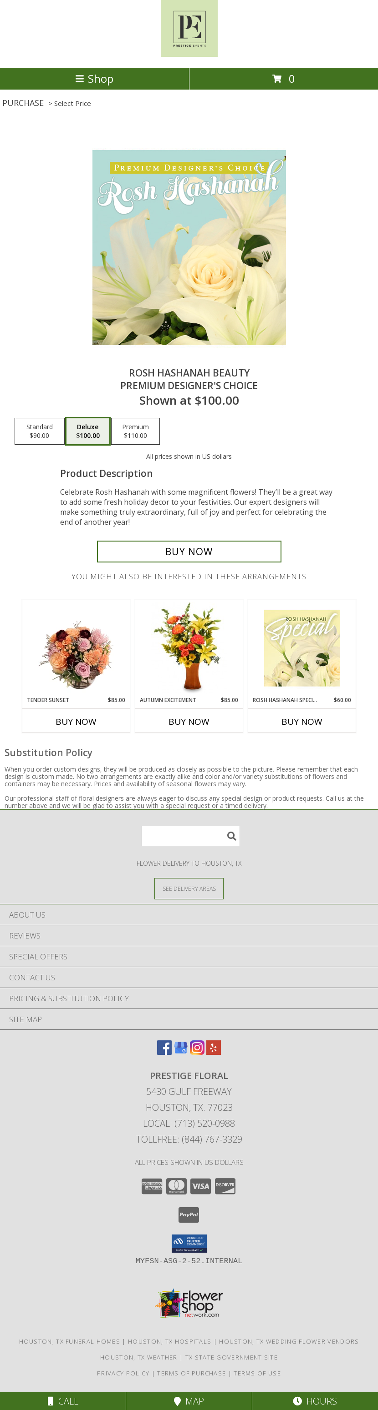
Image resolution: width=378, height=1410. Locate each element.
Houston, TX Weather (139, 1357)
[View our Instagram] (197, 1052)
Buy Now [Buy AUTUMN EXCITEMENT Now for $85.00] (189, 722)
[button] (189, 1243)
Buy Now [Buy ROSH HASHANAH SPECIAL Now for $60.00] (301, 722)
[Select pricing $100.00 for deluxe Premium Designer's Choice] (87, 431)
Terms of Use (257, 1373)
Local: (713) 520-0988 (189, 1123)
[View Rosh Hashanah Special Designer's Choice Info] (302, 648)
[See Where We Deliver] (189, 888)
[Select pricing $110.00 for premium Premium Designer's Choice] (135, 431)
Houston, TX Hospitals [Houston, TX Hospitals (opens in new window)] (169, 1341)
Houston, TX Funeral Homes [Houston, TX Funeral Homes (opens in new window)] (70, 1341)
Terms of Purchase (191, 1373)
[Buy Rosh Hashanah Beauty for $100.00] (189, 551)
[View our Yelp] (213, 1052)
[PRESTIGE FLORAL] (189, 54)
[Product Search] (191, 836)
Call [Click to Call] (63, 1401)
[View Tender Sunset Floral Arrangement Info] (76, 648)
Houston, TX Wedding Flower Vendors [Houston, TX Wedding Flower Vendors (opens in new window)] (289, 1341)
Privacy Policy (123, 1373)
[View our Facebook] (164, 1052)
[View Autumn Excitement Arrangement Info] (189, 648)
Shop (94, 78)
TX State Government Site (231, 1357)
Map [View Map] (189, 1401)
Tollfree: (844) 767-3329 (189, 1139)
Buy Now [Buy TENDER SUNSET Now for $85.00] (76, 722)
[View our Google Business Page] (181, 1052)
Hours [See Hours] (315, 1401)
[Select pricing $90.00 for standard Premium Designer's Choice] (39, 431)
